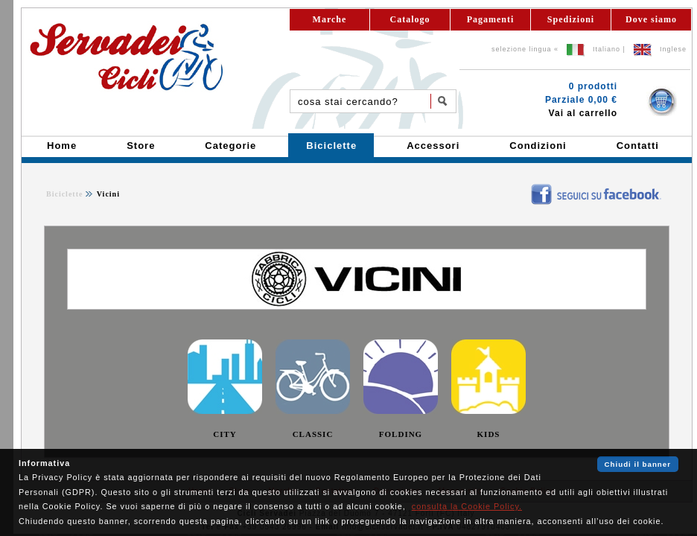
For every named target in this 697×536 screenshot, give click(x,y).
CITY (225, 434)
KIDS (488, 434)
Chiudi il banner (638, 464)
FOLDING (400, 434)
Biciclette (64, 194)
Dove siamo (651, 19)
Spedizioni (570, 19)
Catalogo (410, 19)
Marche (330, 19)
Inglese (673, 49)
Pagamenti (491, 19)
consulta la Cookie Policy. (467, 506)
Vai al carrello (583, 113)
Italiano (606, 49)
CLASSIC (313, 434)
